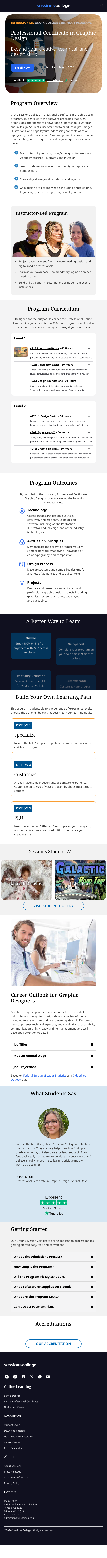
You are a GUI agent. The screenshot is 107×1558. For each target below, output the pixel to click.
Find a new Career (14, 1407)
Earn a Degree (12, 1395)
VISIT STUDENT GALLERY (53, 905)
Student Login (12, 1425)
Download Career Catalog (18, 1436)
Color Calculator (13, 1448)
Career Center (12, 1442)
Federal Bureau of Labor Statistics (44, 1075)
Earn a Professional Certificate (21, 1401)
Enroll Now (22, 67)
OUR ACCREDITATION (53, 1343)
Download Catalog (14, 1430)
